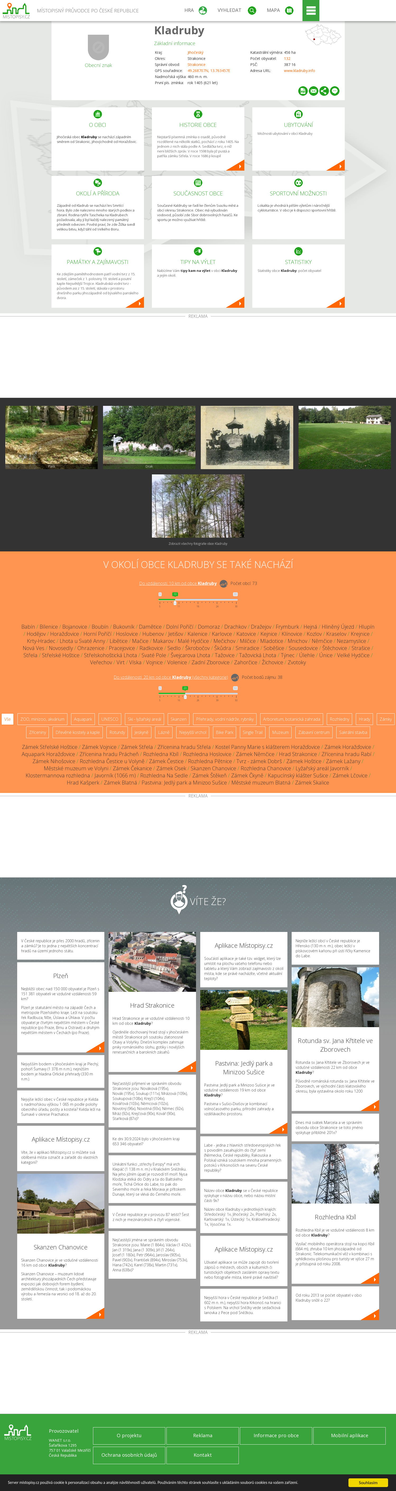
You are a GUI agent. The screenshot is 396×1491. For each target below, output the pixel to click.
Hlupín (367, 626)
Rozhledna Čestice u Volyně (112, 761)
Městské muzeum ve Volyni (76, 768)
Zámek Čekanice (132, 768)
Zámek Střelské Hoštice (49, 747)
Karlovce (222, 633)
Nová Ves (33, 648)
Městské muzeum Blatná (261, 782)
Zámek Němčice (255, 754)
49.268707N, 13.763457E (209, 70)
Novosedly (61, 648)
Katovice (246, 633)
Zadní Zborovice (211, 662)
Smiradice (247, 648)
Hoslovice (127, 633)
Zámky (386, 719)
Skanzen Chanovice (213, 768)
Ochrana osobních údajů (129, 1455)
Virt (121, 662)
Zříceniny (37, 732)
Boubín (100, 626)
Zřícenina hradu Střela (184, 747)
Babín (28, 626)
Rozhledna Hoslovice (207, 754)
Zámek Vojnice (99, 747)
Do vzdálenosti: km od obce (178, 583)
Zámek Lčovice (350, 775)
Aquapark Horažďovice (48, 754)
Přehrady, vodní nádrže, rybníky (225, 719)
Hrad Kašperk (83, 782)
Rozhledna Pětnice (210, 761)
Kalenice (197, 633)
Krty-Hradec (41, 641)
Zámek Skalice (312, 782)
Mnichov (297, 641)
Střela (31, 655)
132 (287, 58)
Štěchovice (334, 648)
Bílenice (49, 626)
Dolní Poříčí (179, 626)
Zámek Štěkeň (209, 775)
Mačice (140, 641)
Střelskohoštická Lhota (110, 655)
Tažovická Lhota (257, 655)
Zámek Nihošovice (53, 761)
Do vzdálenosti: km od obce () (171, 677)
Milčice (248, 641)
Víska (135, 662)
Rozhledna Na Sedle (164, 775)
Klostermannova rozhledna (58, 775)
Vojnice (154, 662)
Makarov (163, 641)
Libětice (119, 641)
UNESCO (109, 719)
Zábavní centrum (314, 732)
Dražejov (261, 626)
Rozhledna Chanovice (266, 768)
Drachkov (235, 626)
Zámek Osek (171, 768)
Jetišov (175, 633)
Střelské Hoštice (61, 655)
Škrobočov (197, 648)
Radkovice (151, 648)
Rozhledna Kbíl (161, 754)
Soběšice (274, 648)
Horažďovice (64, 633)
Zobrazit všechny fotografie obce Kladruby (198, 543)
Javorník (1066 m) (115, 775)
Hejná (310, 626)
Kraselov (336, 633)
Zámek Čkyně (247, 775)
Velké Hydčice (353, 655)
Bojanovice (74, 626)
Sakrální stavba (353, 732)
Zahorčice (245, 662)
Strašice (361, 648)
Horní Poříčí (97, 633)
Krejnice (360, 633)
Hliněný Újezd (338, 626)
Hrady (364, 719)
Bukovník (123, 626)
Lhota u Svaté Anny (82, 641)
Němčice (322, 641)
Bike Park (224, 732)
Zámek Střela (137, 747)
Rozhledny (339, 719)
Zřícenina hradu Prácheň (109, 754)
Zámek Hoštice (304, 761)
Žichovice (272, 662)
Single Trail (253, 732)
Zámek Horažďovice (347, 747)
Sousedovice (303, 648)
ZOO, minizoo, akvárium (42, 719)
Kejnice (268, 633)
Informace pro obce (276, 1435)
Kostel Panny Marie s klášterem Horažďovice (267, 747)
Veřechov (101, 662)
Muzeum (280, 732)
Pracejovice (122, 648)
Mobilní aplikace (349, 1435)
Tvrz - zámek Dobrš (259, 761)
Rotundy (117, 732)
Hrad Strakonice (298, 754)
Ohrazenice (90, 648)
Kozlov (314, 633)
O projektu (129, 1435)
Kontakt (203, 1455)
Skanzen (179, 719)
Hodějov (36, 633)
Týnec (288, 655)
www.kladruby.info (299, 70)
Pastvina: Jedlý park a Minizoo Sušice (184, 782)
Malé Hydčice (193, 641)
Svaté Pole (154, 655)
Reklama (202, 1435)
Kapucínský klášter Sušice (298, 775)
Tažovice (225, 655)
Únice (326, 655)
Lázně (164, 732)
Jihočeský (195, 52)
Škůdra (222, 648)
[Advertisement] (198, 358)
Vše (7, 719)
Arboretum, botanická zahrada (291, 719)
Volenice (177, 662)
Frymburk (287, 626)
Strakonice (197, 64)
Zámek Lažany (343, 761)
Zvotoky (297, 662)
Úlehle (307, 655)
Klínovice (292, 633)
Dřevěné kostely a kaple (77, 732)
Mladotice (271, 641)
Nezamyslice (351, 641)
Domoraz (209, 626)
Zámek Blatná (120, 782)
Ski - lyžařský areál (144, 719)
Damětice (150, 626)
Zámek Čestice (166, 761)
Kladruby (179, 29)
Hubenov (153, 633)
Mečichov (224, 641)
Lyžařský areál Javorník (322, 768)
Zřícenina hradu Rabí (346, 754)
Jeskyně (141, 732)
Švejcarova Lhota (190, 655)
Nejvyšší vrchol (192, 732)
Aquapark (83, 719)
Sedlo (174, 648)
